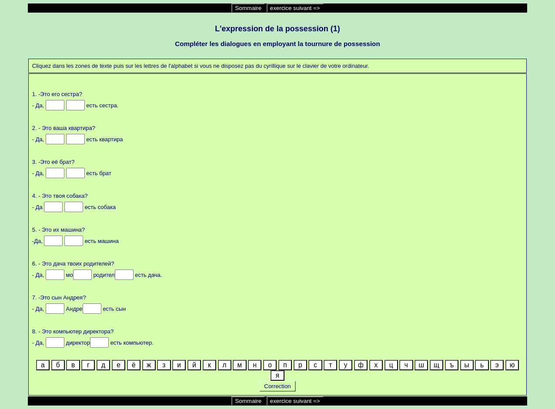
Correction (278, 386)
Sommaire (248, 8)
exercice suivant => (295, 8)
